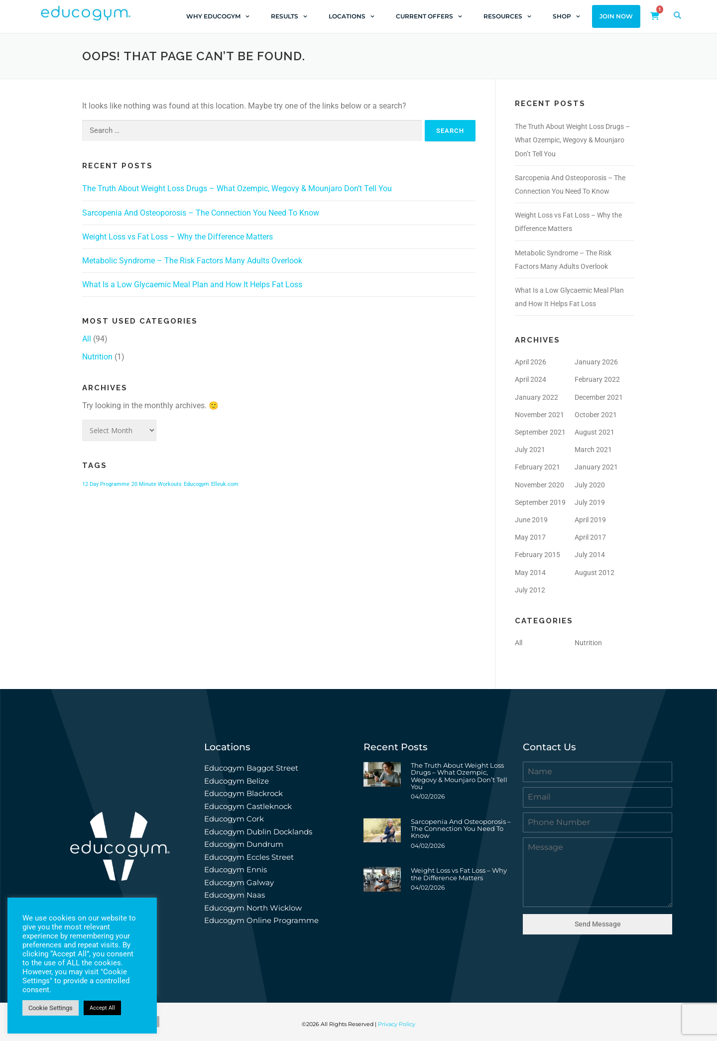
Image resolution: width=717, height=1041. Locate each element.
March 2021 (593, 450)
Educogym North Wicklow (253, 908)
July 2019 (590, 502)
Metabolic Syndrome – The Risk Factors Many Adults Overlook (192, 260)
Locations (351, 16)
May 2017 (530, 537)
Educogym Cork (234, 818)
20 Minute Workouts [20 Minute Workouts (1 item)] (156, 484)
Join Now (616, 16)
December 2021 (599, 397)
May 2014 (530, 573)
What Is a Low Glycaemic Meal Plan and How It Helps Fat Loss (192, 284)
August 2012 (594, 573)
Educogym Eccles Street (249, 857)
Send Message (598, 924)
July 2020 (590, 485)
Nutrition (97, 356)
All (86, 339)
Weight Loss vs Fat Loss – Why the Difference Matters (177, 236)
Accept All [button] (102, 1008)
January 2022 (536, 397)
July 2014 (590, 555)
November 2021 (539, 415)
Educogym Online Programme (261, 920)
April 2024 (530, 379)
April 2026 (530, 362)
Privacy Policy (396, 1024)
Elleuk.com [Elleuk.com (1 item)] (225, 484)
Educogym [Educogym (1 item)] (196, 484)
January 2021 (596, 467)
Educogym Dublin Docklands (258, 831)
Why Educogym (217, 16)
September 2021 (540, 432)
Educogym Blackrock (243, 793)
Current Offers (429, 16)
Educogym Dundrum (243, 844)
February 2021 (537, 467)
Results (289, 16)
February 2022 (597, 379)
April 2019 (590, 520)
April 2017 (590, 537)
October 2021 (596, 415)
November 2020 (539, 485)
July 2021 (530, 450)
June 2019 (531, 520)
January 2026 (596, 362)
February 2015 (537, 555)
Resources (507, 16)
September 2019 (540, 502)
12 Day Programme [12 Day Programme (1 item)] (105, 484)
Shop (566, 16)
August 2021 (594, 432)
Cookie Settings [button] (50, 1008)
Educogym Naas (234, 895)
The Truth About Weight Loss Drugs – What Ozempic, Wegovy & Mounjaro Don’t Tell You (237, 188)
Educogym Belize (236, 781)
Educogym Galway (239, 882)
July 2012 (530, 590)
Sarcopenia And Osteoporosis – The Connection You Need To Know (200, 213)
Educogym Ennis (235, 869)
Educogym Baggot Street (252, 768)
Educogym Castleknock (248, 806)
